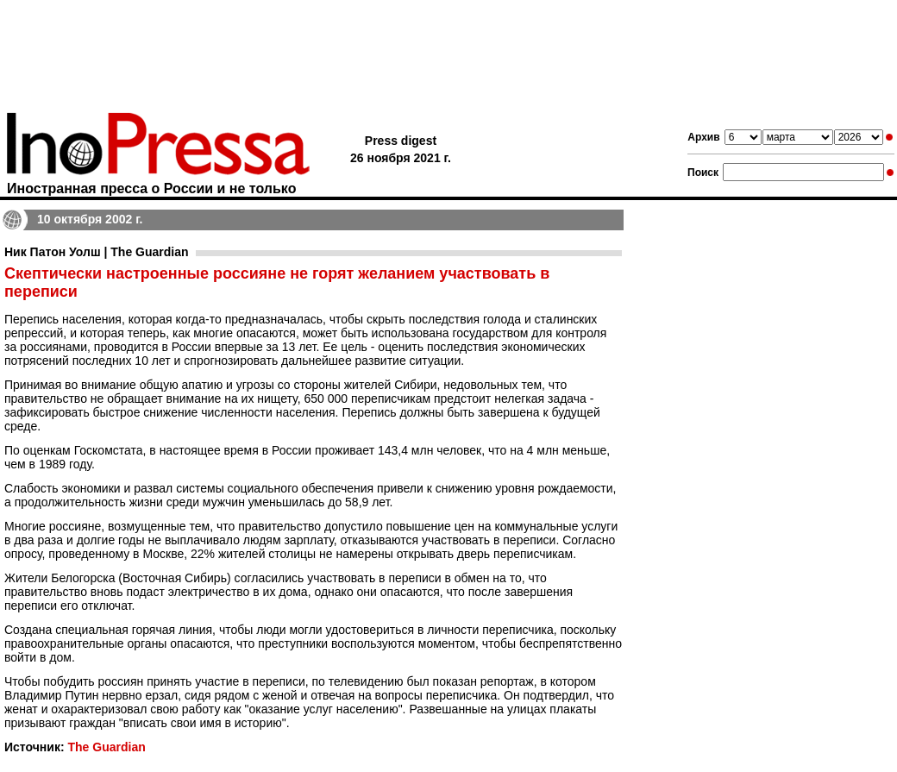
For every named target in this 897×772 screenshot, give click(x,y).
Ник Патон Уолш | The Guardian (96, 252)
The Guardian (106, 747)
